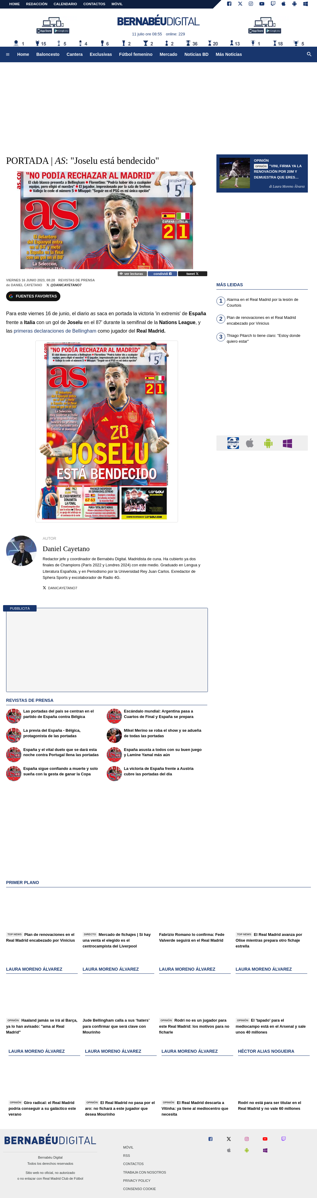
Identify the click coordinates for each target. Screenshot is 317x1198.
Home (14, 4)
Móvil (128, 1147)
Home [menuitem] (23, 54)
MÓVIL (117, 4)
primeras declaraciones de (55, 331)
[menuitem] (7, 54)
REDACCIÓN (37, 4)
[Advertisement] (262, 393)
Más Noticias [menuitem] (229, 54)
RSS (126, 1156)
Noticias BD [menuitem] (196, 54)
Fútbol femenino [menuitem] (135, 54)
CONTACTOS (94, 4)
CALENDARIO (65, 4)
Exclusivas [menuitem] (101, 54)
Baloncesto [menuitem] (47, 54)
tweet (193, 274)
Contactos (133, 1164)
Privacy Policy (137, 1180)
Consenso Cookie (139, 1189)
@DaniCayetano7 (63, 285)
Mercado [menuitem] (168, 54)
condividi (163, 274)
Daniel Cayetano (26, 285)
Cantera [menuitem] (75, 54)
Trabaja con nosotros (144, 1172)
